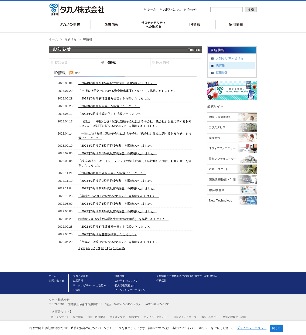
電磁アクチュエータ (184, 316)
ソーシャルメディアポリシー (131, 290)
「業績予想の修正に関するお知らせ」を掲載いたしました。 (118, 196)
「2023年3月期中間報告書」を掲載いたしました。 (112, 173)
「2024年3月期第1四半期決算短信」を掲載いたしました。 (117, 83)
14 (119, 248)
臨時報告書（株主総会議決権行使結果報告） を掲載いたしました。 (123, 219)
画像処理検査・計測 (234, 316)
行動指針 (161, 280)
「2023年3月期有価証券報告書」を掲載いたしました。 (115, 98)
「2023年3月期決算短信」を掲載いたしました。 (110, 113)
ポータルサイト (60, 316)
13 (115, 248)
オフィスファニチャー (156, 316)
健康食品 (134, 316)
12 (110, 248)
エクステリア (117, 316)
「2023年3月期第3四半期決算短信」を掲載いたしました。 (117, 153)
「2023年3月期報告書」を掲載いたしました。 (109, 106)
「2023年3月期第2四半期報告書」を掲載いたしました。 (116, 180)
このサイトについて (126, 280)
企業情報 (78, 280)
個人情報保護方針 (125, 285)
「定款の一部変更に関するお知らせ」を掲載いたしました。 (118, 242)
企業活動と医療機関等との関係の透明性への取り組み (186, 275)
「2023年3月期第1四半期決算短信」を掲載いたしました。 (117, 211)
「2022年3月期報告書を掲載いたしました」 (107, 234)
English (192, 9)
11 (106, 248)
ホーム (151, 9)
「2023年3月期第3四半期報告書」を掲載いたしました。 (116, 145)
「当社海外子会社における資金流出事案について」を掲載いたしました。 (127, 90)
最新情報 (70, 39)
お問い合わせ (172, 9)
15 (123, 248)
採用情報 (222, 72)
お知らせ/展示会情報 (230, 58)
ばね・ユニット (209, 316)
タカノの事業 (80, 275)
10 (102, 248)
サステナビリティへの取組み (89, 285)
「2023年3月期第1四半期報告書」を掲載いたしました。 (116, 203)
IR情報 (87, 39)
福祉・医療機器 (96, 316)
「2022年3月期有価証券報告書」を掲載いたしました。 (115, 226)
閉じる (276, 328)
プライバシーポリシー (251, 328)
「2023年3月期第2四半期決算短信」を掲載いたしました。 (117, 188)
